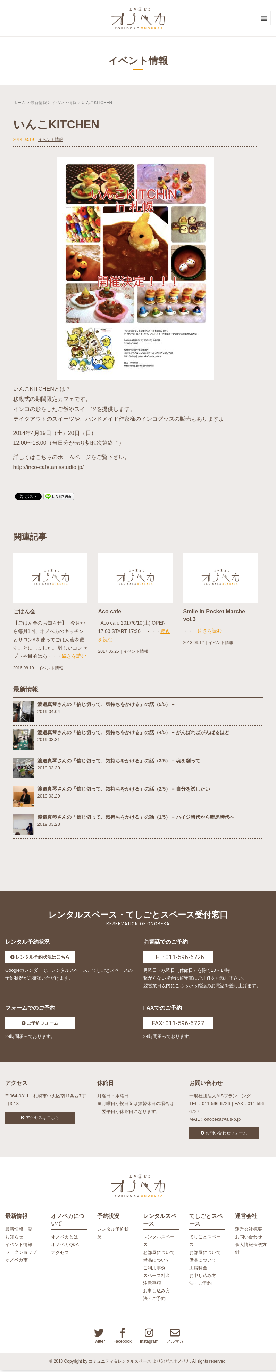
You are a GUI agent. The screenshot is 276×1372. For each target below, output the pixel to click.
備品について (156, 1261)
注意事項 (152, 1285)
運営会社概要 (248, 1231)
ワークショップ (21, 1254)
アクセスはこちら (42, 1118)
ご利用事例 (154, 1269)
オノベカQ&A (64, 1246)
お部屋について (159, 1254)
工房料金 (198, 1269)
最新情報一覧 (18, 1231)
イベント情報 (64, 103)
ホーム (19, 103)
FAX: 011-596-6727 (178, 1024)
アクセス (60, 1254)
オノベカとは (64, 1239)
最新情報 (38, 103)
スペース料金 (156, 1277)
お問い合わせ (248, 1239)
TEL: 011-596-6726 (178, 958)
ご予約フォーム (42, 1024)
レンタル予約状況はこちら (43, 958)
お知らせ (14, 1239)
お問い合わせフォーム (226, 1134)
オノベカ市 (16, 1261)
